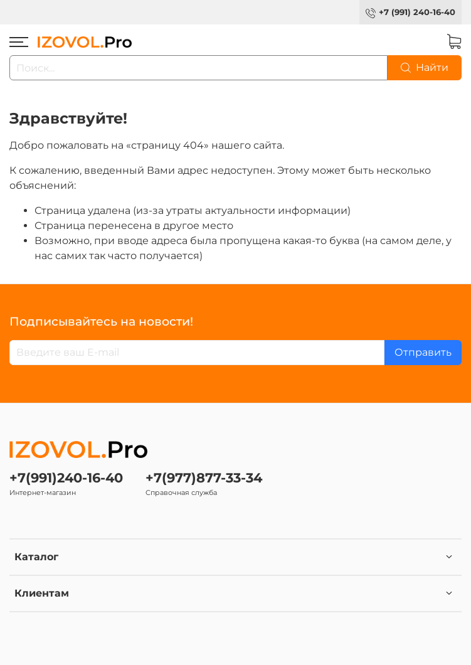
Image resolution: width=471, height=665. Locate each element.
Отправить (423, 352)
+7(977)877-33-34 (204, 478)
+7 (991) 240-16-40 (417, 12)
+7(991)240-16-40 (66, 478)
